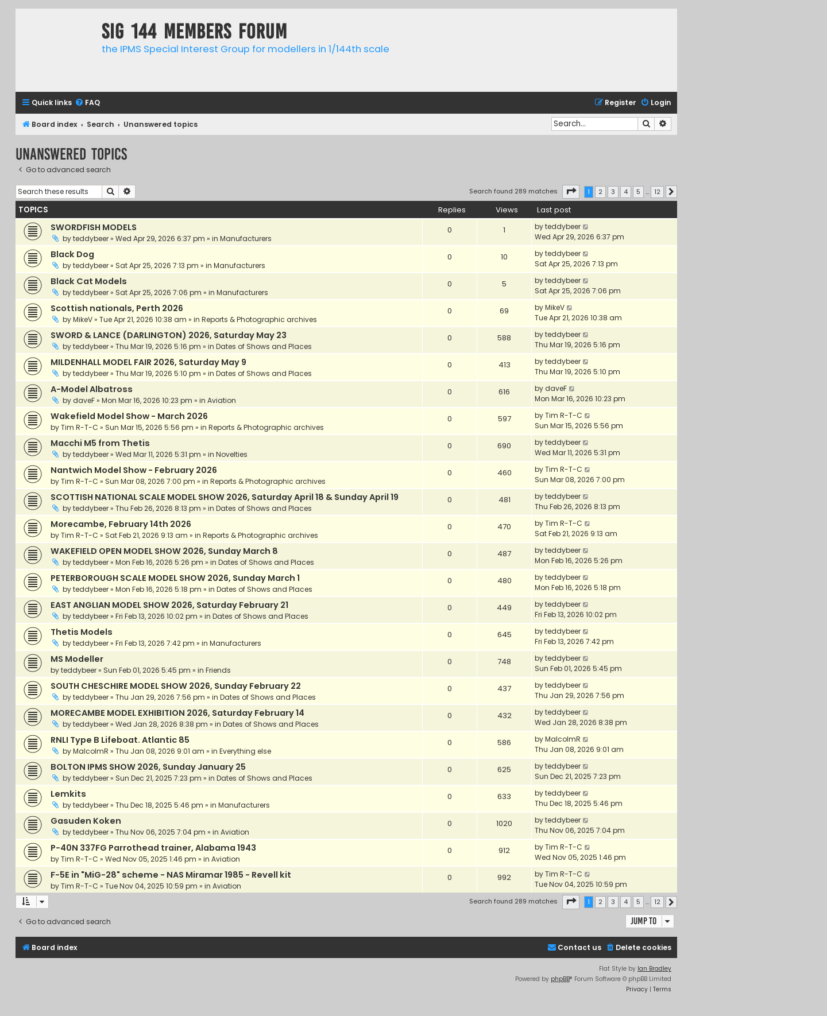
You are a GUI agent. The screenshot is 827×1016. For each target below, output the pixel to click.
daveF (84, 400)
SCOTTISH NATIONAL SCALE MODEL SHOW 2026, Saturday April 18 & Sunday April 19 (225, 497)
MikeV (82, 319)
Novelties (232, 454)
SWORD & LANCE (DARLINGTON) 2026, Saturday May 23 (169, 335)
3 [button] (613, 191)
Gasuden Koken (86, 821)
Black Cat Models (89, 281)
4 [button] (626, 191)
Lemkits (68, 794)
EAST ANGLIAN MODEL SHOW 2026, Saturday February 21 (169, 605)
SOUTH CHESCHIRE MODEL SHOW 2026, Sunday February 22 (176, 686)
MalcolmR (91, 751)
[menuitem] (87, 103)
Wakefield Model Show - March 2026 (129, 416)
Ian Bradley (654, 968)
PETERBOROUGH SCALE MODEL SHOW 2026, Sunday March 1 (175, 578)
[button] (570, 192)
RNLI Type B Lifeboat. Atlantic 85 (120, 740)
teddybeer (91, 238)
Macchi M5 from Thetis (100, 443)
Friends (218, 670)
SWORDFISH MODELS (94, 227)
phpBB (560, 979)
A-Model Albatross (92, 389)
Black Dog (72, 254)
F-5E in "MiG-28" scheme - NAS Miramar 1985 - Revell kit (171, 875)
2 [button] (600, 191)
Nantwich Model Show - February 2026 (134, 470)
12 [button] (657, 191)
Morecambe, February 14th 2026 (121, 524)
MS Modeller (77, 659)
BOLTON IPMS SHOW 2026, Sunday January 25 (148, 767)
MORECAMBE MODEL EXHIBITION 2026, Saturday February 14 (177, 713)
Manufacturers (246, 238)
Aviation (221, 400)
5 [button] (638, 191)
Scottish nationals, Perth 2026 (117, 308)
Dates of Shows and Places (264, 346)
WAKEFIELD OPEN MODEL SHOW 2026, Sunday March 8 (164, 551)
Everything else (245, 751)
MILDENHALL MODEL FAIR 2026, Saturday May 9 (148, 362)
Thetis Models (82, 632)
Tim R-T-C (79, 427)
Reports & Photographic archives (259, 319)
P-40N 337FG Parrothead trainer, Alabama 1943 (153, 848)
